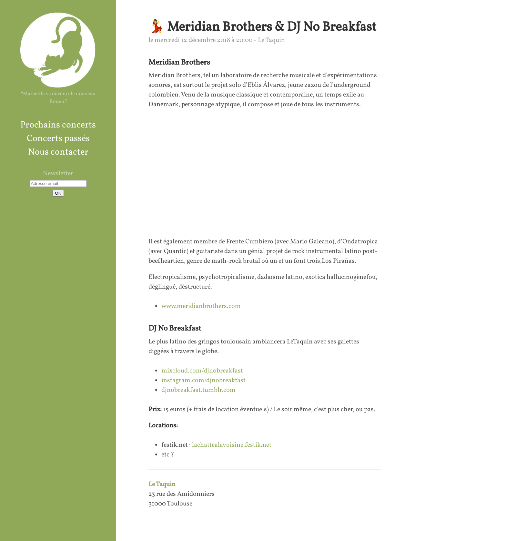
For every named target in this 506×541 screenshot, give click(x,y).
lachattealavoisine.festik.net (231, 445)
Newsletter (58, 173)
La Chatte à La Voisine (58, 49)
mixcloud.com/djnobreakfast (202, 370)
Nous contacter (58, 152)
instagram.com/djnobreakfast (203, 380)
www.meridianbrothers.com (201, 306)
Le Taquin (162, 484)
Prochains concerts (58, 125)
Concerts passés (58, 138)
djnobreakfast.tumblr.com (198, 390)
